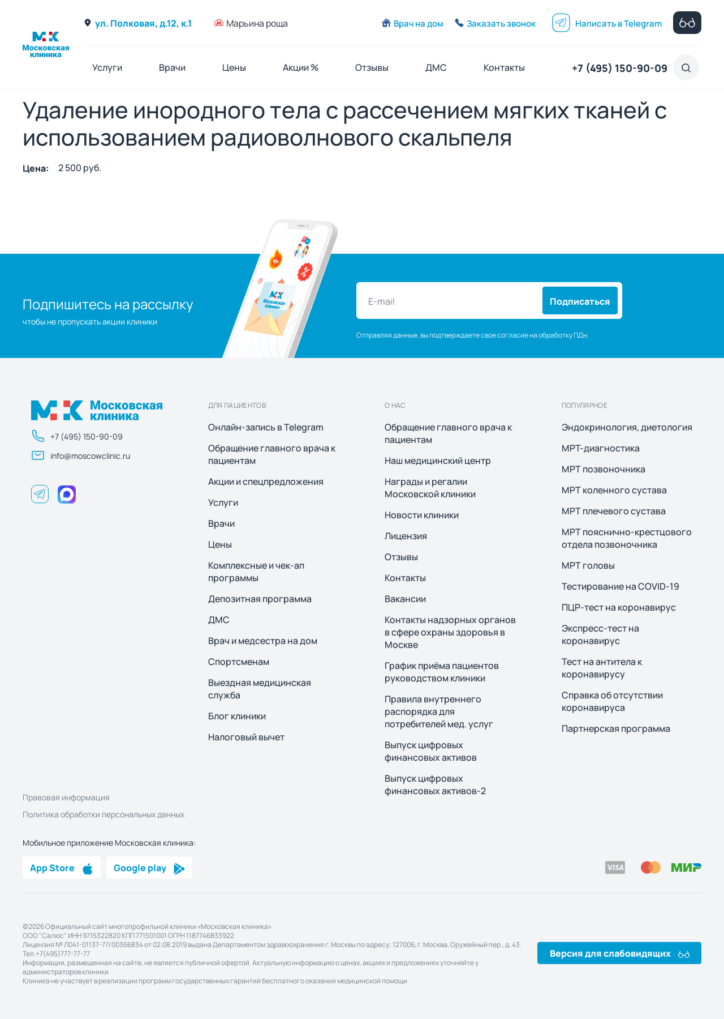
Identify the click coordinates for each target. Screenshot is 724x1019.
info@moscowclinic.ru (80, 455)
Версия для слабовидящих (619, 952)
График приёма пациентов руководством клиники (442, 671)
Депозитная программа (260, 598)
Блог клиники (237, 716)
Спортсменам (238, 661)
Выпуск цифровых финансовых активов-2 (435, 784)
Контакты (504, 67)
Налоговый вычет (246, 737)
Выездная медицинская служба (259, 688)
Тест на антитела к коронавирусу (602, 667)
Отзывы (372, 67)
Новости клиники (422, 515)
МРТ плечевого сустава (614, 511)
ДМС (436, 67)
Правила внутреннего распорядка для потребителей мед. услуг (439, 711)
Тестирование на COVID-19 (620, 586)
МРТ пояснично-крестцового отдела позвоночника (627, 538)
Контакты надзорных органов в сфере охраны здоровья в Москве (450, 632)
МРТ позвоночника (603, 469)
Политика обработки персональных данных (103, 814)
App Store (61, 867)
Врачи (172, 67)
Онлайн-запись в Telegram (266, 427)
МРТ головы (588, 565)
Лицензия (406, 536)
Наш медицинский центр (438, 460)
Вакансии (405, 598)
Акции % (300, 67)
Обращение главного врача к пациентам (271, 454)
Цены (234, 67)
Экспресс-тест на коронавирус (600, 634)
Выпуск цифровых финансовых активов (431, 751)
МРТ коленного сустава (614, 490)
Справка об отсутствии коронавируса (612, 701)
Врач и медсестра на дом (262, 640)
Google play (149, 867)
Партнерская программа (616, 728)
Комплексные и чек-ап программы (256, 571)
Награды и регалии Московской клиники (430, 487)
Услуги (107, 67)
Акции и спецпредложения (266, 481)
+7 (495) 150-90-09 (619, 67)
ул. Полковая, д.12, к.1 (137, 22)
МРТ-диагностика (601, 448)
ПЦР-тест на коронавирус (619, 607)
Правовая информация (66, 797)
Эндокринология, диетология (627, 427)
